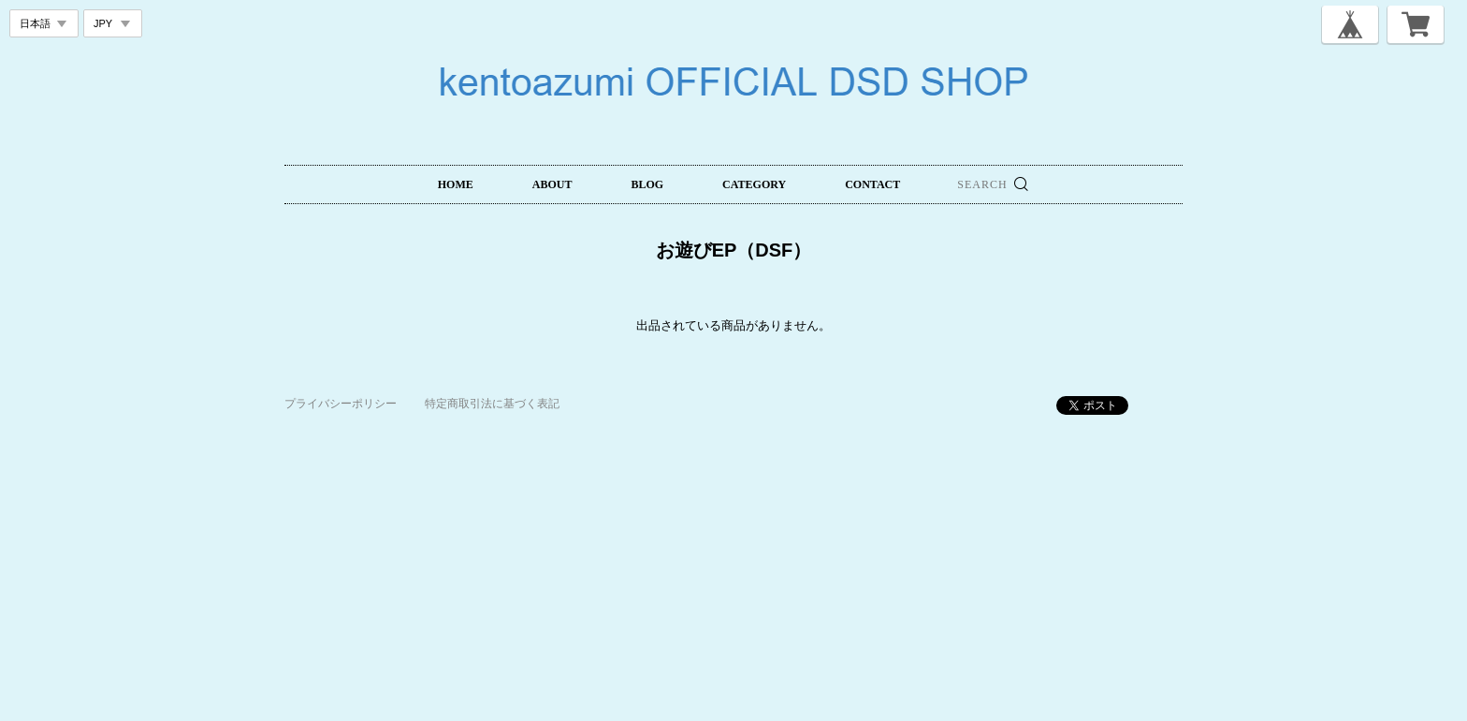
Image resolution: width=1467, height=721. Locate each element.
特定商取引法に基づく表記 (492, 403)
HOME (455, 184)
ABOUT (552, 184)
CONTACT (872, 184)
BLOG (647, 184)
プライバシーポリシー (340, 403)
